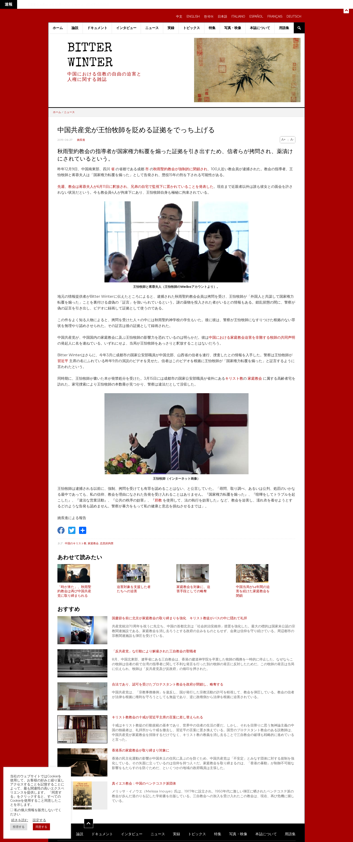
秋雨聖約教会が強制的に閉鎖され (180, 169)
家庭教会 (255, 378)
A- (292, 140)
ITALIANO (238, 16)
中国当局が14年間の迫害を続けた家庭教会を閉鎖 (253, 593)
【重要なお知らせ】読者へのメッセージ (55, 4)
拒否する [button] (19, 826)
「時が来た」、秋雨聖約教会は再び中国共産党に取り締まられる (74, 593)
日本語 (222, 16)
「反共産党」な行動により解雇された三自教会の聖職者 (157, 654)
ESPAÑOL (256, 16)
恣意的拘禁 (106, 543)
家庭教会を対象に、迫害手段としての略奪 (193, 591)
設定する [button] (39, 820)
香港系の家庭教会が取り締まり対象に (142, 753)
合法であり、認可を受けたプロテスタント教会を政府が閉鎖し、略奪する (171, 687)
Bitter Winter (90, 56)
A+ (283, 140)
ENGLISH (193, 16)
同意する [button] (41, 826)
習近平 (62, 361)
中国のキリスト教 (75, 543)
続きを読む (19, 820)
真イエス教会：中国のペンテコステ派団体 (146, 786)
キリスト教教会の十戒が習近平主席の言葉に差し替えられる (160, 720)
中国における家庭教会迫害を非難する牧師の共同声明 (252, 337)
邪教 (158, 500)
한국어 (208, 16)
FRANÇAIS (274, 16)
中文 (179, 16)
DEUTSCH (294, 16)
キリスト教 (234, 378)
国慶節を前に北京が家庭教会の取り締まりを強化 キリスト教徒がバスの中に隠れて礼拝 (184, 621)
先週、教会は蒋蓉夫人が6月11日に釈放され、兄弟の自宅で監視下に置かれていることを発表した (135, 186)
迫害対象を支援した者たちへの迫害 (134, 591)
